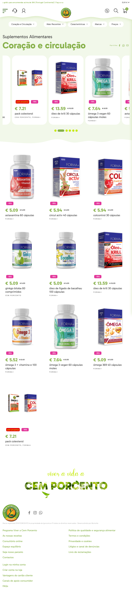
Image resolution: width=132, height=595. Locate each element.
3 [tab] (66, 130)
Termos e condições (79, 535)
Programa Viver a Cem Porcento (20, 530)
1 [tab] (57, 130)
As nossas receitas (12, 535)
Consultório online (13, 541)
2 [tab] (62, 130)
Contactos (8, 557)
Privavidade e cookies (80, 541)
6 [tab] (76, 130)
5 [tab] (73, 130)
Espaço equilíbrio (12, 546)
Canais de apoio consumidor (18, 580)
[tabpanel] (62, 90)
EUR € (125, 2)
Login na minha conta (14, 564)
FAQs (5, 586)
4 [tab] (70, 130)
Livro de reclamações (80, 552)
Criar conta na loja (12, 570)
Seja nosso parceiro (13, 552)
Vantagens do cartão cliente (18, 575)
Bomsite (95, 523)
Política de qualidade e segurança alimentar (92, 530)
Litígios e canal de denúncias (84, 546)
